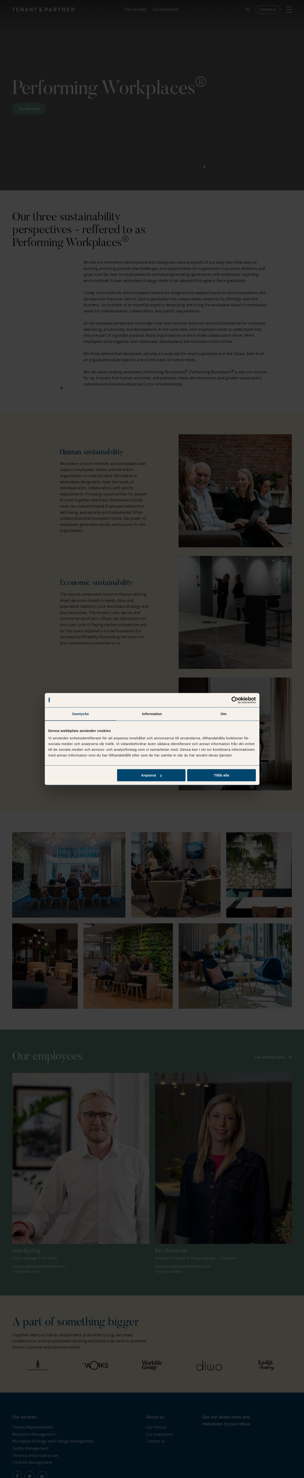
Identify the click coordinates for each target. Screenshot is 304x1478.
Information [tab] (152, 714)
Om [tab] (224, 714)
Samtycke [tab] (80, 714)
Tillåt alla (221, 775)
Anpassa (151, 775)
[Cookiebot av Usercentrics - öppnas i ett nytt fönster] (235, 700)
